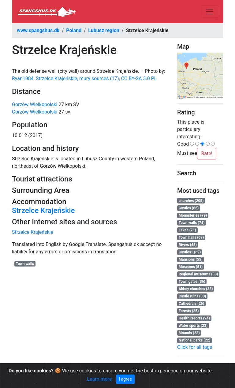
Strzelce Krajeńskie (43, 210)
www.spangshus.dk (38, 30)
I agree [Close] (125, 379)
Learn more (99, 379)
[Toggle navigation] (209, 12)
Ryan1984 (23, 78)
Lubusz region (103, 30)
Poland (73, 30)
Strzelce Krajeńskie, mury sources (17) (77, 78)
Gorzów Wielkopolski (34, 104)
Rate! (206, 153)
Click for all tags (194, 347)
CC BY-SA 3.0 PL (139, 78)
